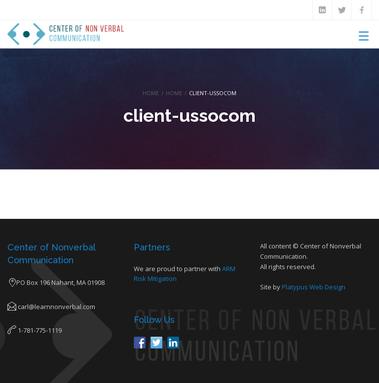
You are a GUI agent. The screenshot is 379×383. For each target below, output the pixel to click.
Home (151, 93)
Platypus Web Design (313, 286)
